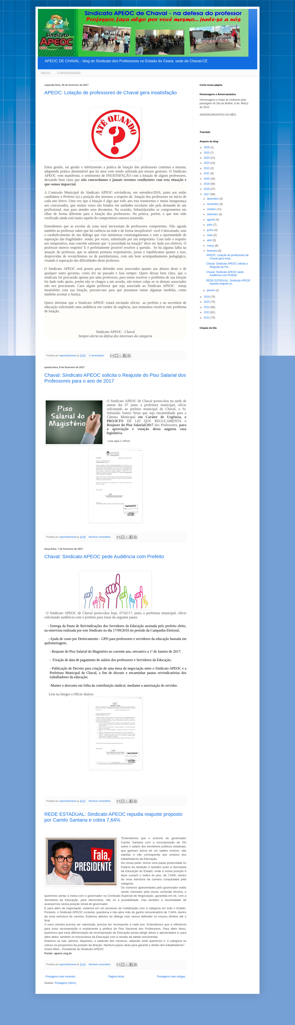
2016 (207, 296)
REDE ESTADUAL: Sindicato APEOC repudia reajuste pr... (228, 282)
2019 (207, 183)
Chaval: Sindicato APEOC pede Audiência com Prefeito (104, 556)
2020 (207, 178)
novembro (213, 204)
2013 (207, 312)
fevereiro (212, 250)
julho (210, 224)
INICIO (45, 73)
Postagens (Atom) (65, 983)
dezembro (213, 198)
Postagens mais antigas (171, 976)
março (211, 245)
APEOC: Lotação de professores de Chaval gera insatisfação (110, 92)
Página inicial (116, 976)
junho (210, 230)
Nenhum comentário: (100, 537)
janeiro (211, 290)
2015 (207, 301)
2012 (207, 317)
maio (210, 235)
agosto (211, 219)
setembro (213, 214)
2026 (207, 147)
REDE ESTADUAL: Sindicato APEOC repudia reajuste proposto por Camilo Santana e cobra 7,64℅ (113, 817)
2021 (207, 173)
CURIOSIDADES (69, 73)
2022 (207, 168)
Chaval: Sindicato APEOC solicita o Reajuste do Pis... (227, 265)
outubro (212, 209)
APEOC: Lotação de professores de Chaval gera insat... (227, 257)
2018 (207, 189)
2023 (207, 162)
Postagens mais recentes (60, 976)
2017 (207, 194)
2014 (207, 307)
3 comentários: (97, 355)
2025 (207, 152)
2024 (207, 157)
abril (210, 240)
